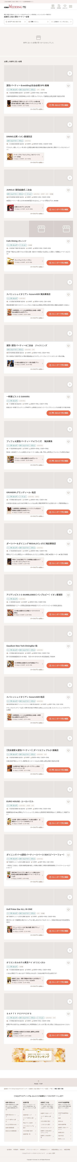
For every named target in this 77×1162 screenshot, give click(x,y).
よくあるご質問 (51, 1153)
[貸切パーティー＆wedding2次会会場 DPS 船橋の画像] (38, 73)
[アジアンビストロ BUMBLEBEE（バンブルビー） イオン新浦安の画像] (38, 582)
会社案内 (9, 1149)
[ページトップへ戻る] (38, 1082)
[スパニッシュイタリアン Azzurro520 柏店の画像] (38, 685)
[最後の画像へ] (69, 73)
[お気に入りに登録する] (68, 86)
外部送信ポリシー (45, 1149)
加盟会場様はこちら (57, 1149)
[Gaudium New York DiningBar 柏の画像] (38, 634)
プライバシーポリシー (32, 1149)
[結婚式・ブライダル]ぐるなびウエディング (15, 1088)
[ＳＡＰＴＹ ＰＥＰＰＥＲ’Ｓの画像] (38, 1001)
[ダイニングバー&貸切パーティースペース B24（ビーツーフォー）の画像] (38, 842)
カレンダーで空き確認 (58, 209)
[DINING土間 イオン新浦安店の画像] (38, 124)
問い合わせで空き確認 (58, 105)
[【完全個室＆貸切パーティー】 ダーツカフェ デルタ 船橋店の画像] (38, 738)
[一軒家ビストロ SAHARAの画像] (38, 384)
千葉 (51, 1088)
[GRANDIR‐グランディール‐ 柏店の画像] (38, 480)
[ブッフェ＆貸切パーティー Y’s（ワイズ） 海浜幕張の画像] (38, 429)
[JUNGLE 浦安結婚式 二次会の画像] (38, 178)
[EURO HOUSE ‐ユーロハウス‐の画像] (38, 789)
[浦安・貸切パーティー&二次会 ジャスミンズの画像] (38, 333)
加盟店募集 (67, 1149)
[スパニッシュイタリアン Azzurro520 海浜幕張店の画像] (38, 282)
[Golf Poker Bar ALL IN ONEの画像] (38, 897)
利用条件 (22, 1149)
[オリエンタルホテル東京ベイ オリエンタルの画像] (38, 950)
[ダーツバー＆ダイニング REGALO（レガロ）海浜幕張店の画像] (38, 531)
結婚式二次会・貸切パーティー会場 (38, 1088)
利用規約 (15, 1149)
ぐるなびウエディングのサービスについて (33, 1153)
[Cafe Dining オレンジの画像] (38, 229)
